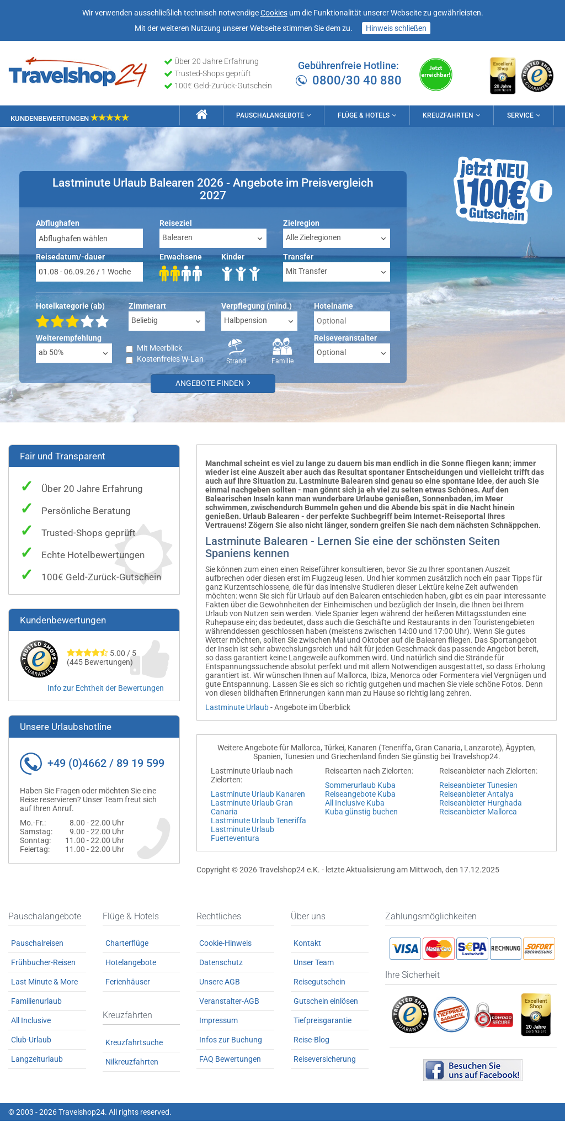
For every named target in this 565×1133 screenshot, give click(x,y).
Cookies (273, 12)
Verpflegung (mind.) (256, 305)
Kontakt (307, 955)
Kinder (232, 256)
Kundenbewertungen (69, 117)
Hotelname (333, 305)
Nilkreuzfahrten (131, 1074)
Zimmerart (147, 305)
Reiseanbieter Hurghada (480, 802)
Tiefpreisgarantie (322, 1032)
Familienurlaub (36, 1013)
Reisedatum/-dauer (70, 256)
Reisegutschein (319, 993)
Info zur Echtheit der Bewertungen (105, 687)
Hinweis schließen (396, 28)
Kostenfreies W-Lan (170, 358)
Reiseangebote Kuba (360, 793)
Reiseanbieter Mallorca (478, 811)
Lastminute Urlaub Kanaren (258, 793)
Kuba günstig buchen (361, 811)
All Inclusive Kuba (355, 802)
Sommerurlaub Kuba (360, 784)
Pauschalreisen (37, 955)
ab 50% (51, 351)
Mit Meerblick (159, 347)
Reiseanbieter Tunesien (478, 784)
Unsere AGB (219, 993)
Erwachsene (180, 256)
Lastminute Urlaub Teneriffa (258, 820)
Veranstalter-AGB (229, 1013)
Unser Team (314, 974)
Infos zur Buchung (230, 1051)
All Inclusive (31, 1032)
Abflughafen (57, 222)
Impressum (218, 1032)
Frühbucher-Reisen (43, 974)
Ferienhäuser (127, 993)
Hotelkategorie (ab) (70, 305)
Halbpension (245, 319)
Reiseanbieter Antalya (476, 793)
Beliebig (144, 319)
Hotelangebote (130, 974)
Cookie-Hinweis (225, 955)
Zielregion (301, 222)
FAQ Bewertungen (230, 1071)
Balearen (177, 236)
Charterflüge (126, 955)
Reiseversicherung (325, 1071)
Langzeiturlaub (37, 1071)
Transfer (298, 256)
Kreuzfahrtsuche (134, 1054)
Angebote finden (215, 383)
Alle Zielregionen (313, 236)
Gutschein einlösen (326, 1013)
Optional (331, 351)
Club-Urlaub (31, 1051)
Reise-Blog (311, 1051)
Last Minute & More (44, 993)
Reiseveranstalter (345, 337)
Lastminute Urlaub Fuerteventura (242, 833)
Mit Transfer (306, 270)
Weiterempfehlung (69, 337)
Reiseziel (175, 222)
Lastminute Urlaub (237, 706)
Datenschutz (221, 974)
